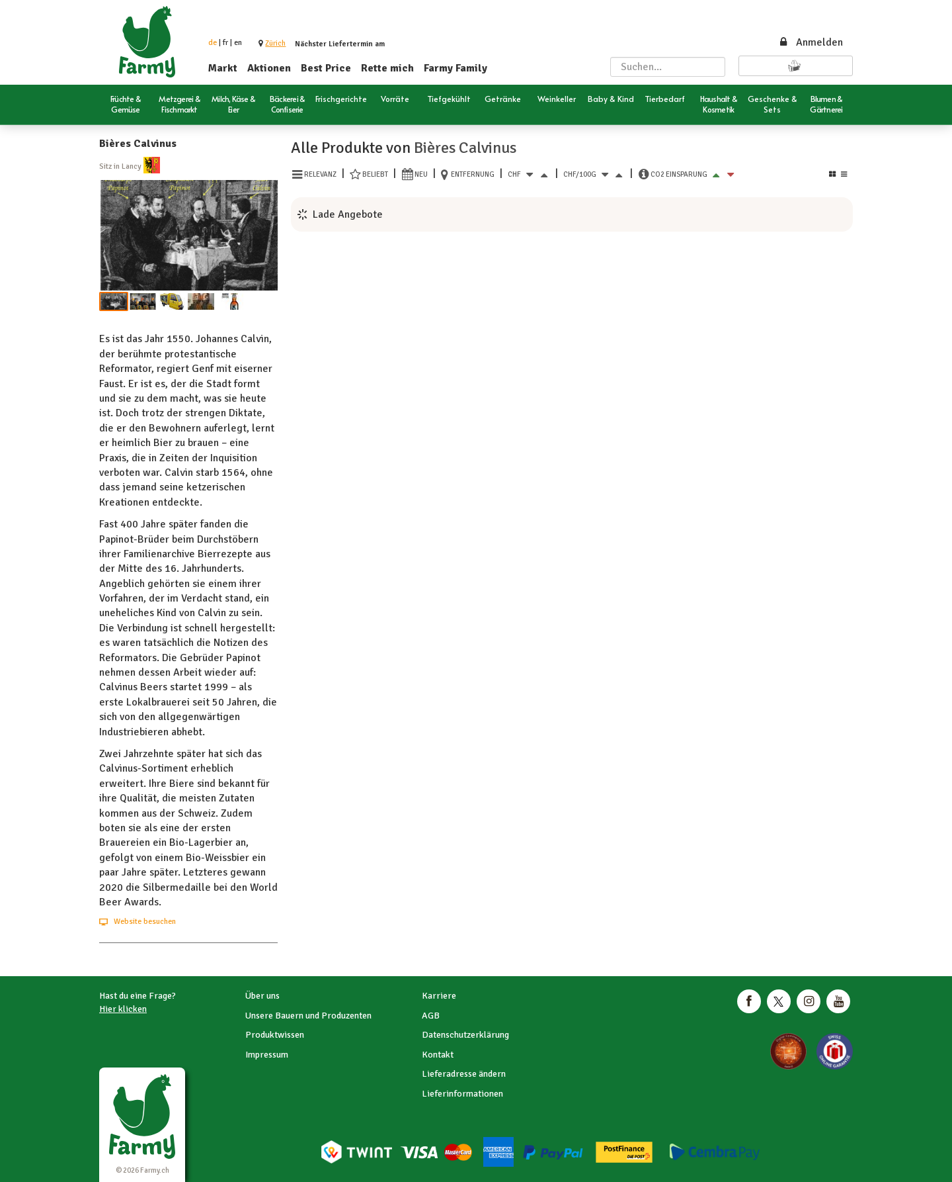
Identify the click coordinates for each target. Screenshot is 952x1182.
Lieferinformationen (462, 1093)
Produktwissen (274, 1034)
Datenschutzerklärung (465, 1034)
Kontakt (438, 1054)
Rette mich (387, 68)
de (212, 43)
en (238, 43)
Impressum (266, 1054)
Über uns (262, 995)
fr (225, 43)
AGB (431, 1015)
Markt (222, 68)
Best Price (326, 68)
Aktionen (269, 68)
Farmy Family (455, 68)
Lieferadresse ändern (464, 1073)
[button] (275, 43)
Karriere (439, 995)
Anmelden (810, 42)
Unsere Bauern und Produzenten (308, 1015)
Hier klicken (123, 1009)
